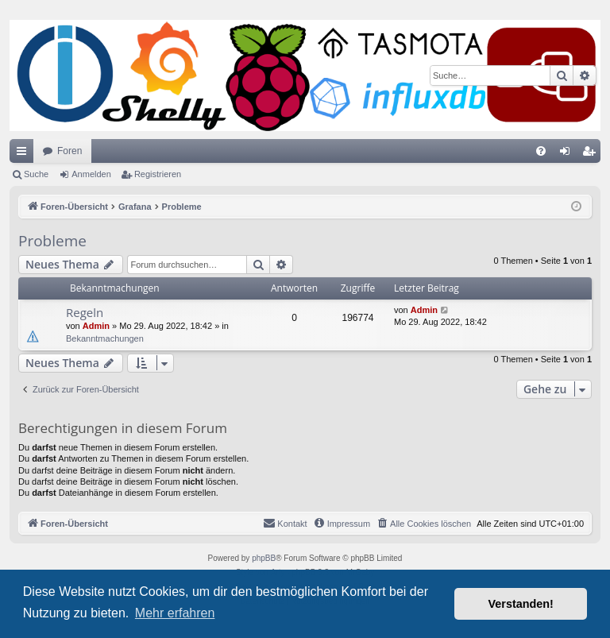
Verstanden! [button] (521, 603)
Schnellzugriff (24, 154)
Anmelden (91, 174)
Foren (69, 151)
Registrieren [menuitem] (592, 154)
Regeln (84, 312)
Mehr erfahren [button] (175, 613)
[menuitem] (541, 151)
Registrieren (157, 174)
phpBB (264, 558)
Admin (96, 326)
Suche (36, 174)
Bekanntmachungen (105, 338)
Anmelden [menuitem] (568, 154)
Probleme (52, 240)
